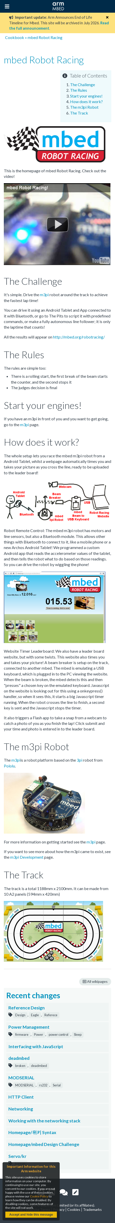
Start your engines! (86, 95)
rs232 (43, 1085)
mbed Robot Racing (45, 37)
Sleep (77, 1034)
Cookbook (14, 37)
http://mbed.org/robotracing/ (79, 336)
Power (38, 1034)
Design (20, 1015)
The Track (79, 112)
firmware (21, 1034)
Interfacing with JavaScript (35, 1046)
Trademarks (92, 1209)
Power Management (29, 1027)
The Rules (78, 90)
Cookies (73, 1209)
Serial (57, 1085)
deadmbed (18, 1058)
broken (20, 1066)
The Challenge (82, 84)
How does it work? (86, 101)
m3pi (44, 294)
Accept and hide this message (31, 1214)
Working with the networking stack (44, 1120)
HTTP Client (21, 1097)
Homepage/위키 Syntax (32, 1132)
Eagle (35, 1015)
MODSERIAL (21, 1077)
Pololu (9, 765)
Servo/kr (17, 1156)
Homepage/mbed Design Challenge (43, 1144)
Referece (50, 1015)
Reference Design (26, 1007)
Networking (20, 1109)
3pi (79, 760)
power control (58, 1034)
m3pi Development (26, 857)
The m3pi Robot (84, 107)
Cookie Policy (39, 1196)
